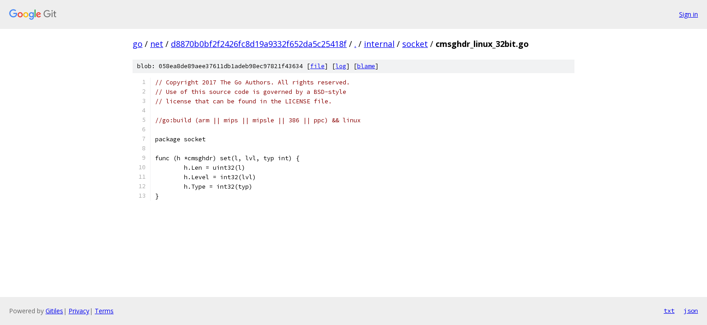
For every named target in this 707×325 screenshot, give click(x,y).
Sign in (688, 14)
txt (669, 310)
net (156, 43)
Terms (104, 310)
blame (366, 66)
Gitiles (54, 310)
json (691, 310)
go (137, 43)
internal (379, 43)
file (317, 66)
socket (415, 43)
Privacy (79, 310)
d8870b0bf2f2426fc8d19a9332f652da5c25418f (259, 43)
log (340, 66)
